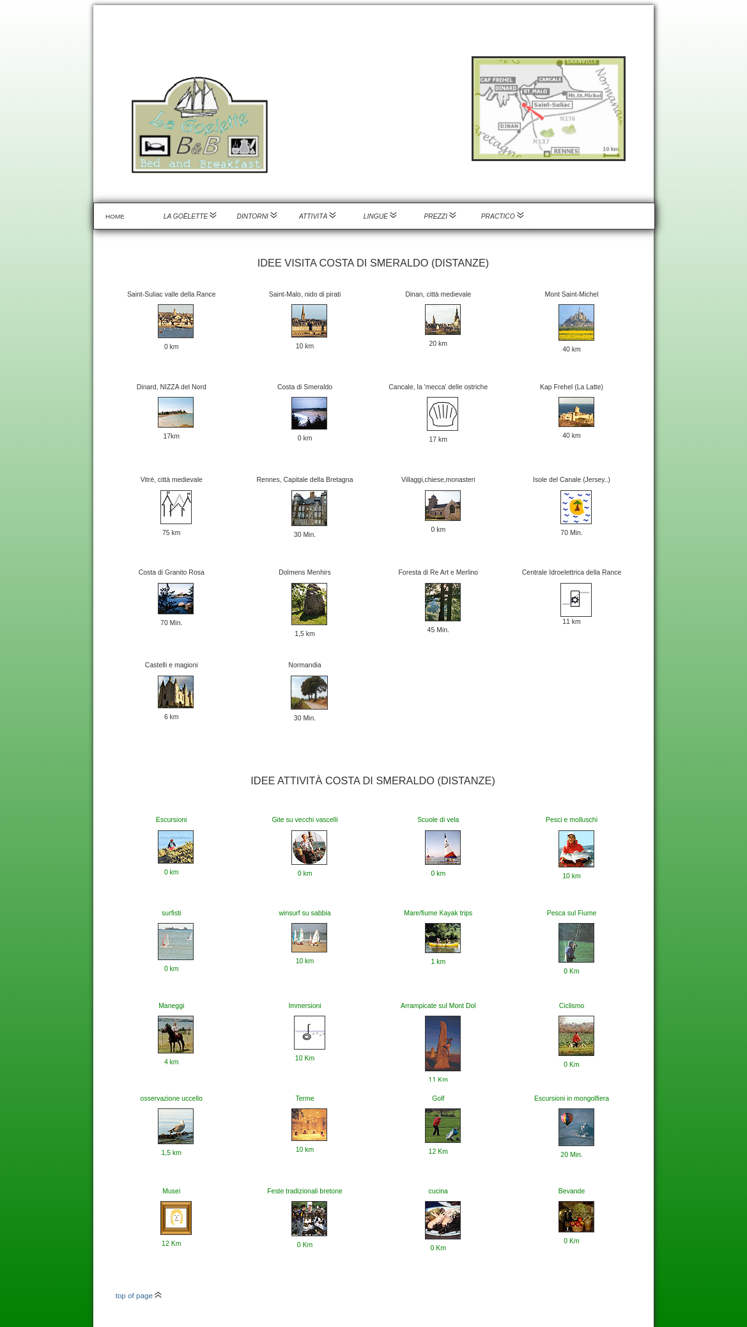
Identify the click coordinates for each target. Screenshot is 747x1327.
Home (115, 216)
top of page (139, 1295)
